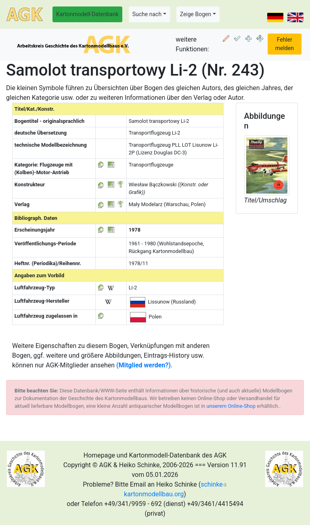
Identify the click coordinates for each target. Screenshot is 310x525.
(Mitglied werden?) (143, 365)
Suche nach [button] (146, 14)
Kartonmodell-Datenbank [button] (87, 14)
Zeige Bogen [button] (196, 14)
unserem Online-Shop (231, 406)
